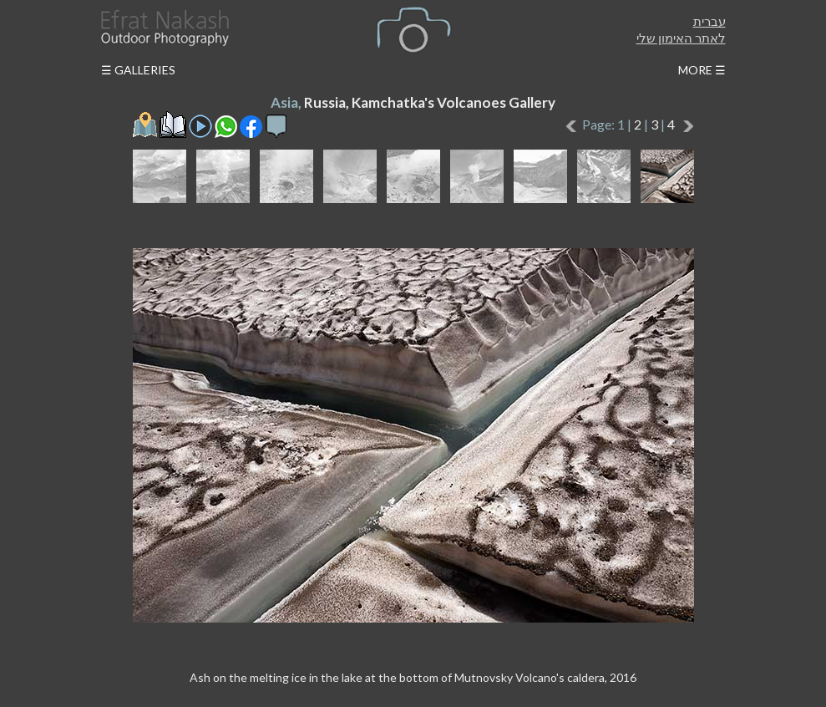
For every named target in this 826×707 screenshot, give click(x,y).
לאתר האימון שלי (681, 37)
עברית (709, 20)
